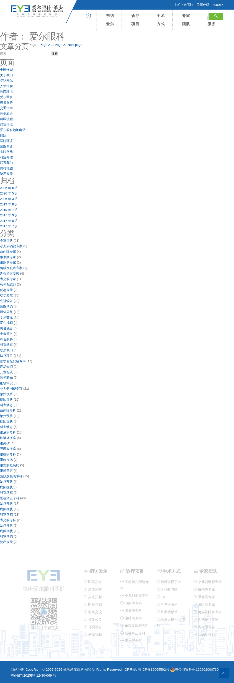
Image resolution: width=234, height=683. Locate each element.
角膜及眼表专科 (11, 476)
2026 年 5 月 (9, 193)
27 (61, 45)
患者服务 (6, 102)
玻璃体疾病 (8, 438)
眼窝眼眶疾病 (9, 465)
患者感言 (6, 328)
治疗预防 (6, 394)
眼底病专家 (8, 257)
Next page (75, 45)
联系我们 (6, 163)
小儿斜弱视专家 (11, 246)
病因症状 (6, 399)
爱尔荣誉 (6, 97)
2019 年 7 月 (9, 210)
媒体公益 (6, 312)
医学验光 (6, 377)
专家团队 (186, 20)
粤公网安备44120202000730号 (196, 669)
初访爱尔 (110, 20)
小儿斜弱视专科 (11, 388)
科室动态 (6, 345)
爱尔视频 (6, 323)
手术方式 (161, 20)
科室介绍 (6, 157)
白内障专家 (8, 251)
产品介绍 (6, 366)
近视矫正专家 (9, 273)
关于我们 (6, 75)
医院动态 (6, 306)
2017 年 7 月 (9, 226)
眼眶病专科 (8, 454)
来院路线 (6, 152)
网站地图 (6, 168)
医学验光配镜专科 (13, 361)
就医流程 (6, 119)
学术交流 (6, 317)
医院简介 (6, 146)
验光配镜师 (8, 284)
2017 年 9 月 (9, 215)
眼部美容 (6, 471)
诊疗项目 (135, 20)
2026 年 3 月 (9, 199)
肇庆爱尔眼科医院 (77, 669)
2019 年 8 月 (9, 204)
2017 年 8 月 (9, 221)
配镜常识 (6, 383)
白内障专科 (8, 410)
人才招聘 (6, 86)
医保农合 (6, 113)
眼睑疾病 (6, 460)
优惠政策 (6, 290)
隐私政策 (6, 174)
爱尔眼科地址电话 (13, 130)
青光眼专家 (8, 279)
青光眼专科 (8, 520)
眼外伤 (5, 443)
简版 (3, 135)
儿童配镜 (6, 372)
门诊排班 (6, 124)
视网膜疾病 (8, 449)
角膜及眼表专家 (11, 268)
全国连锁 (6, 69)
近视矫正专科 (9, 498)
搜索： (5, 53)
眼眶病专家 (8, 262)
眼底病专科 (8, 432)
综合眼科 (6, 339)
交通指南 (6, 108)
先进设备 (6, 301)
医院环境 (6, 91)
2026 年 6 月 (9, 188)
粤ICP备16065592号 (154, 669)
